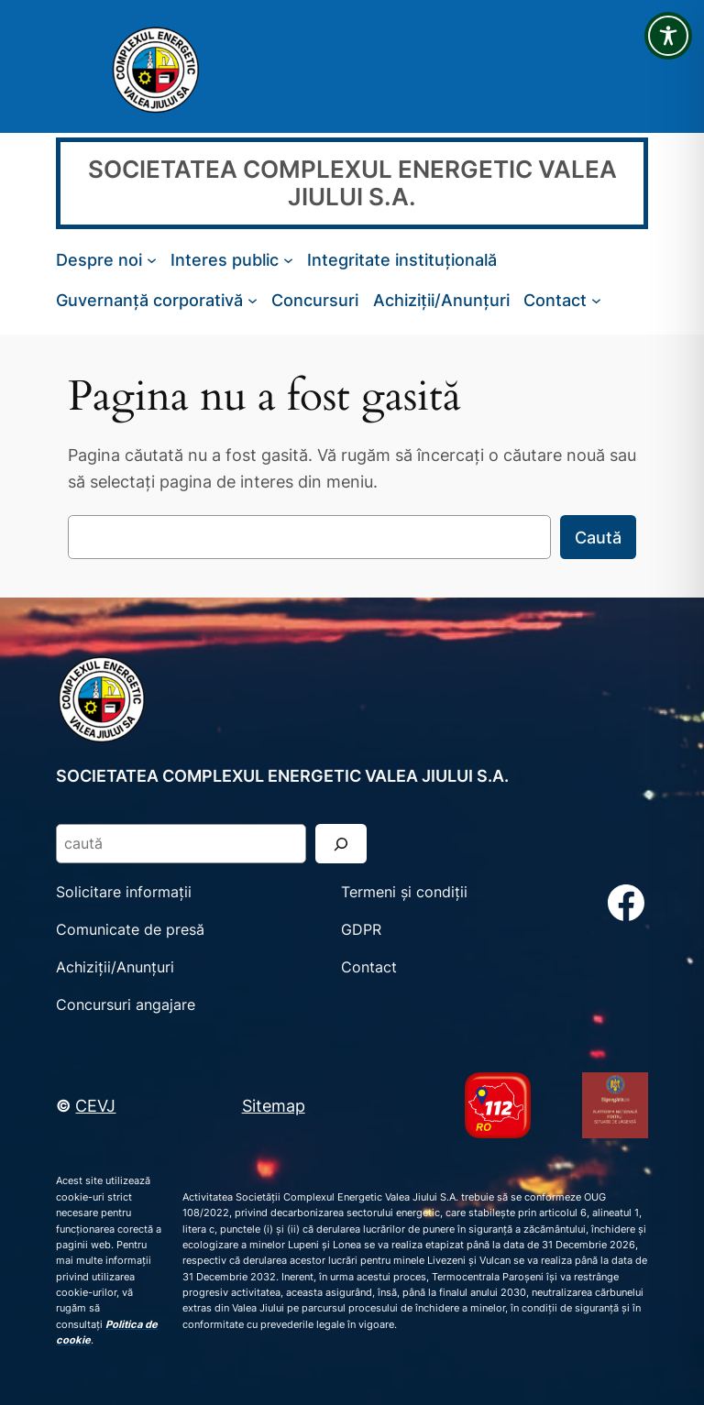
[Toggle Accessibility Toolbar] (668, 36)
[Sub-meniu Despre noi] (152, 260)
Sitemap (273, 1105)
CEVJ (95, 1105)
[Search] (341, 843)
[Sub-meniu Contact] (596, 300)
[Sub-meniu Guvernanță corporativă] (253, 300)
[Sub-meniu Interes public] (288, 260)
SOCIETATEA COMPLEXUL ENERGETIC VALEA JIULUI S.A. (352, 183)
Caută (598, 537)
